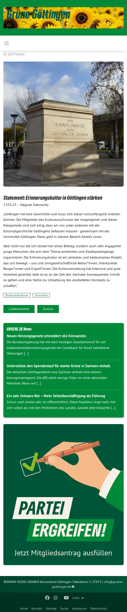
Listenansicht (19, 309)
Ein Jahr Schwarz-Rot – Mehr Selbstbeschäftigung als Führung (56, 395)
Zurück (48, 309)
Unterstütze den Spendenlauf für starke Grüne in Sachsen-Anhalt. (59, 365)
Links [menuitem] (76, 598)
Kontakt (36, 608)
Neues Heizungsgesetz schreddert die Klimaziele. (47, 335)
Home (24, 608)
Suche (64, 608)
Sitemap (51, 608)
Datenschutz (98, 608)
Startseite (41, 295)
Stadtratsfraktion (16, 295)
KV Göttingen (13, 54)
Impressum (79, 608)
